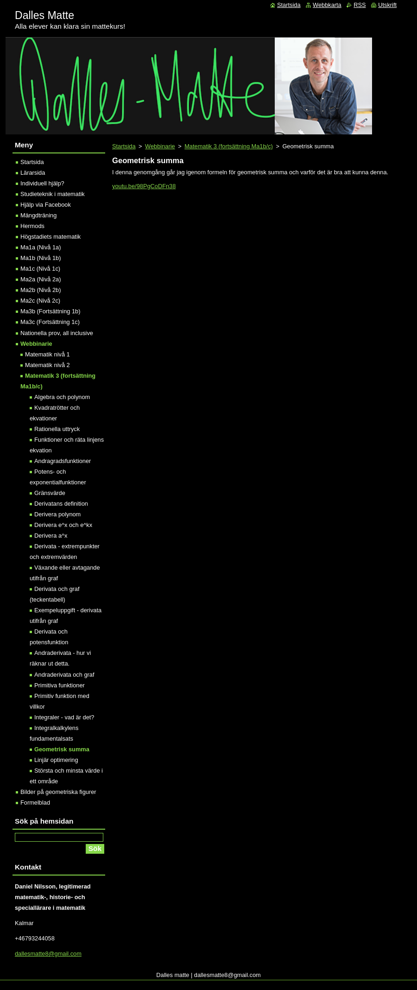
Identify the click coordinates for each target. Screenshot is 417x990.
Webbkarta (327, 4)
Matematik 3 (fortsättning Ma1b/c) (228, 146)
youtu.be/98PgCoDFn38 (144, 186)
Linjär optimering (56, 759)
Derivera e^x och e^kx (63, 524)
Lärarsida (32, 172)
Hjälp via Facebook (45, 204)
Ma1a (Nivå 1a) (40, 247)
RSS (360, 4)
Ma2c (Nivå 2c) (40, 300)
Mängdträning (38, 215)
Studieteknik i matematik (52, 193)
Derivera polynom (57, 514)
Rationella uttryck (57, 428)
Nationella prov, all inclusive (56, 333)
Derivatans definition (61, 503)
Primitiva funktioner (59, 685)
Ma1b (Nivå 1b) (40, 257)
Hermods (32, 225)
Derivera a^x (50, 535)
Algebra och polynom (62, 396)
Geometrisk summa (61, 749)
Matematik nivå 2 (47, 365)
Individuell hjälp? (42, 183)
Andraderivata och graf (64, 674)
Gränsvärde (49, 492)
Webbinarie (160, 146)
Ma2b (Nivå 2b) (40, 289)
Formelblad (35, 802)
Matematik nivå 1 (47, 354)
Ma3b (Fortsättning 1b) (50, 311)
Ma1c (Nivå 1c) (40, 268)
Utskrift (387, 4)
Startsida (124, 146)
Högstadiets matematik (50, 236)
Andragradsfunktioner (62, 460)
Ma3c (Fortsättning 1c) (50, 321)
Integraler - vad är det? (64, 717)
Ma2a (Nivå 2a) (40, 279)
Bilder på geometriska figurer (58, 791)
